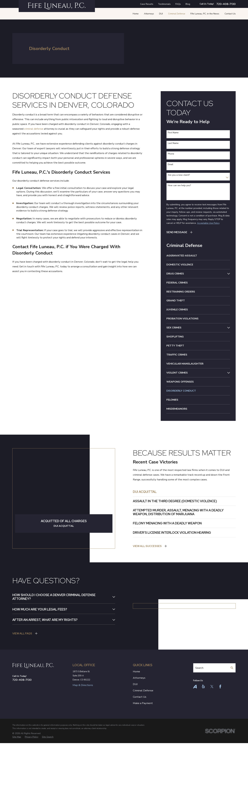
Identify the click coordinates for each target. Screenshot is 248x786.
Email (170, 164)
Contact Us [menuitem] (230, 13)
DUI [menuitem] (161, 13)
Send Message (176, 232)
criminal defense (33, 129)
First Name (173, 132)
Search (199, 707)
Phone (171, 154)
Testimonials (164, 4)
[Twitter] (212, 726)
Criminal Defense (143, 730)
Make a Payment (143, 743)
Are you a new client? (179, 175)
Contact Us (139, 736)
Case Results (146, 4)
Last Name (173, 143)
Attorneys (139, 717)
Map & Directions (83, 725)
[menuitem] (198, 256)
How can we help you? (179, 185)
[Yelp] (203, 726)
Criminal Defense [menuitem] (176, 13)
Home (136, 711)
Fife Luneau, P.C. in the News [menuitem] (204, 13)
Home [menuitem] (136, 13)
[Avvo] (195, 726)
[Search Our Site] (232, 707)
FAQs (178, 4)
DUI (135, 724)
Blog (188, 4)
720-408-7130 (226, 4)
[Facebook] (220, 726)
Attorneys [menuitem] (149, 13)
